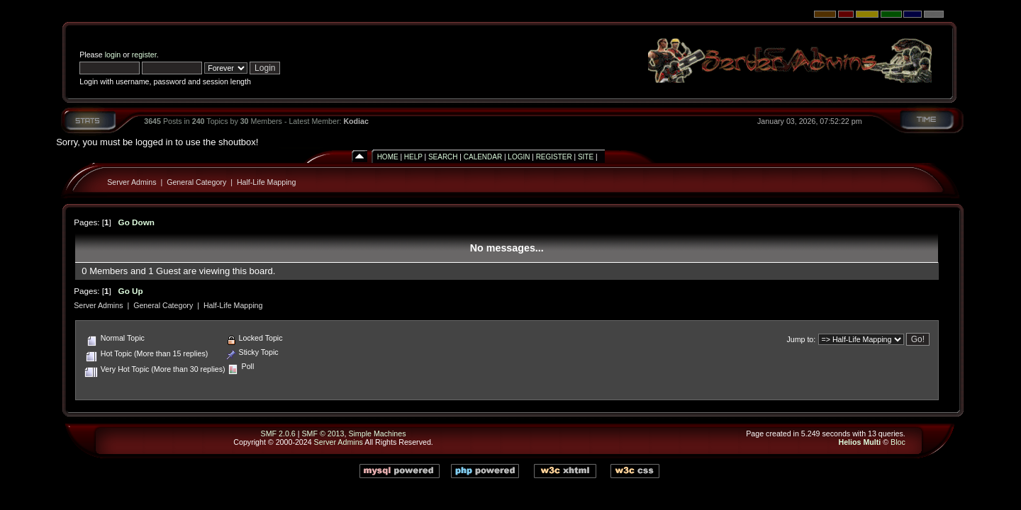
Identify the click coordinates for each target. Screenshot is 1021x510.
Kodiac (356, 121)
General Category (196, 182)
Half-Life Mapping (266, 182)
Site (585, 157)
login (113, 54)
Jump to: (800, 339)
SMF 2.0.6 (278, 433)
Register (554, 157)
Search (443, 157)
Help (413, 157)
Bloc (898, 442)
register (144, 54)
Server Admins (131, 182)
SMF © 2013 (322, 433)
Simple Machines (377, 433)
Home (387, 157)
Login (519, 157)
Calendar (483, 157)
